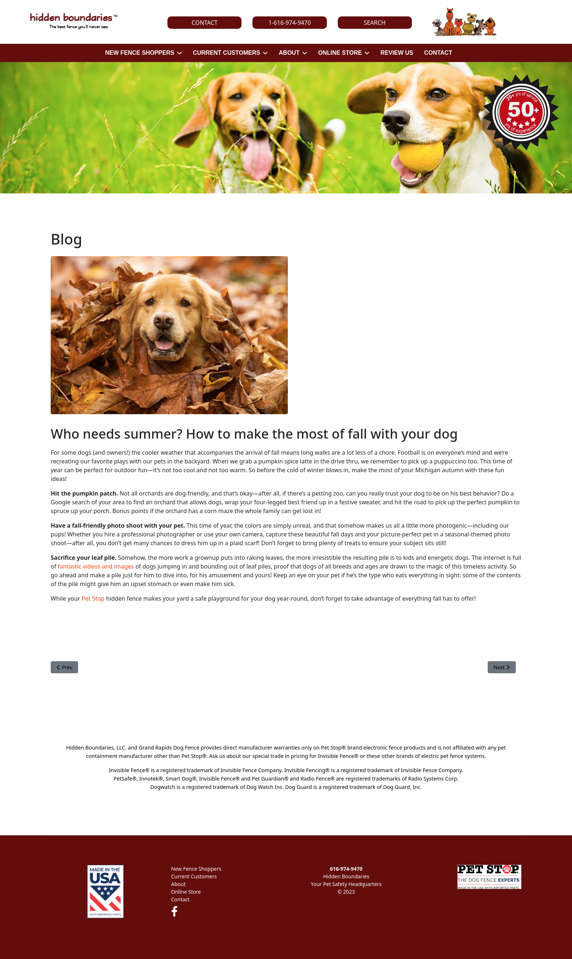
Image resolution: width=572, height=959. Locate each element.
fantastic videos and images (96, 566)
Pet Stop (93, 598)
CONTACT (438, 53)
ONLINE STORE (340, 53)
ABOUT (289, 53)
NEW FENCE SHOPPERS (139, 53)
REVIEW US (396, 53)
